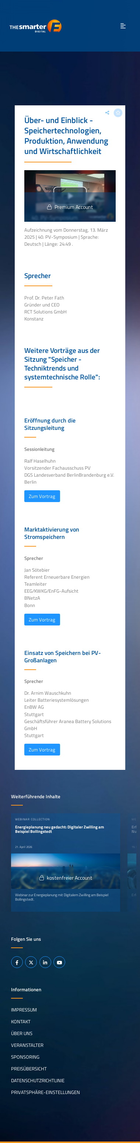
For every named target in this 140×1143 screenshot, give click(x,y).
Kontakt (21, 1021)
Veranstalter (27, 1045)
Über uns (21, 1033)
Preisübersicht (29, 1068)
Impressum (24, 1009)
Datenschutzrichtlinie (37, 1080)
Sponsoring (25, 1056)
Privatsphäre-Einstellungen (45, 1092)
